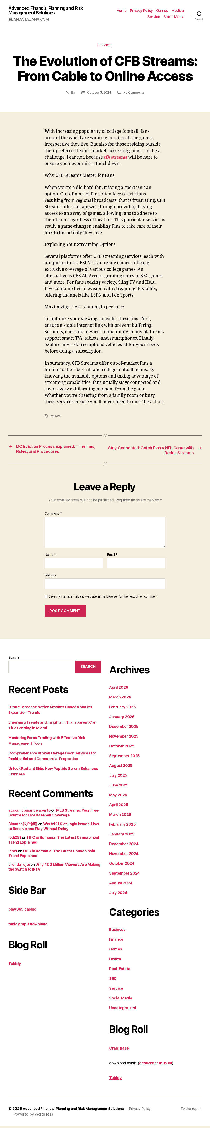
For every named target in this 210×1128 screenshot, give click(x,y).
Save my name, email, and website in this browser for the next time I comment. (103, 598)
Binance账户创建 (22, 826)
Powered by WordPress (33, 1116)
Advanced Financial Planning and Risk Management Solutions (49, 11)
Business (117, 931)
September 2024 (124, 875)
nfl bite (55, 418)
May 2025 (118, 797)
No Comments (135, 94)
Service (154, 17)
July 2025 (118, 777)
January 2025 (122, 836)
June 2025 (119, 787)
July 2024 (118, 895)
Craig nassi (119, 1050)
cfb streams (116, 158)
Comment (53, 516)
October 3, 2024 (99, 94)
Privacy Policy (141, 11)
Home (122, 11)
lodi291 (14, 839)
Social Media (174, 17)
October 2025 (121, 748)
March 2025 (120, 816)
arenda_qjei (19, 866)
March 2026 (120, 699)
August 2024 (120, 885)
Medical (177, 11)
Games (162, 11)
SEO (113, 980)
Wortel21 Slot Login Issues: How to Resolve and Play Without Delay (53, 828)
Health (115, 961)
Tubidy (14, 966)
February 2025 (122, 826)
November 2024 (124, 855)
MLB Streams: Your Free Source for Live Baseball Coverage (53, 814)
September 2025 (124, 758)
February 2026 (122, 709)
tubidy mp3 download (28, 926)
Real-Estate (119, 971)
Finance (116, 941)
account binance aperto (29, 812)
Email (112, 557)
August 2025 (120, 767)
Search (13, 659)
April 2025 (118, 807)
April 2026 (118, 689)
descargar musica (155, 1065)
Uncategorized (122, 1010)
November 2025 (124, 738)
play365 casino (22, 911)
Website (50, 577)
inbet (12, 853)
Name (50, 557)
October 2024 (121, 865)
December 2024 (124, 846)
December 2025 (124, 728)
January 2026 (122, 719)
